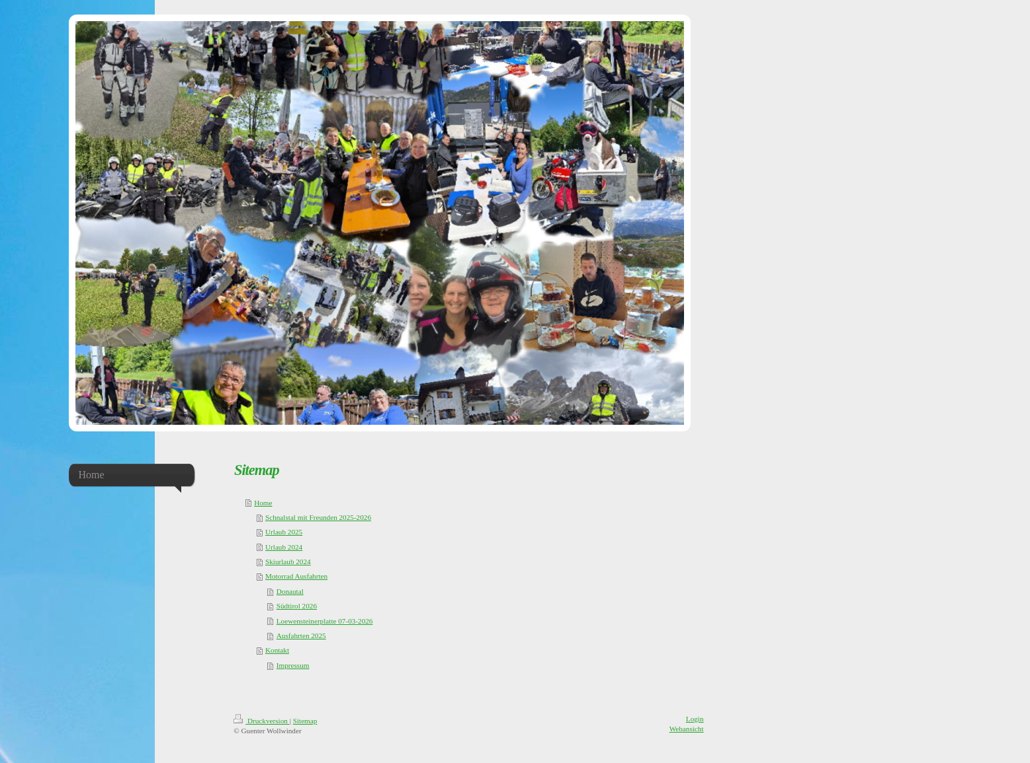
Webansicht (686, 729)
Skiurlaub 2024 (288, 561)
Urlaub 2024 (283, 547)
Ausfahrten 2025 (301, 635)
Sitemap (305, 721)
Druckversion (262, 721)
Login (695, 719)
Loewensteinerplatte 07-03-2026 (325, 621)
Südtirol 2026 (297, 606)
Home (263, 503)
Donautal (290, 591)
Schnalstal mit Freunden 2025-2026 (318, 517)
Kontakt (277, 650)
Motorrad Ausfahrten (296, 576)
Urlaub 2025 (283, 532)
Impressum (293, 665)
